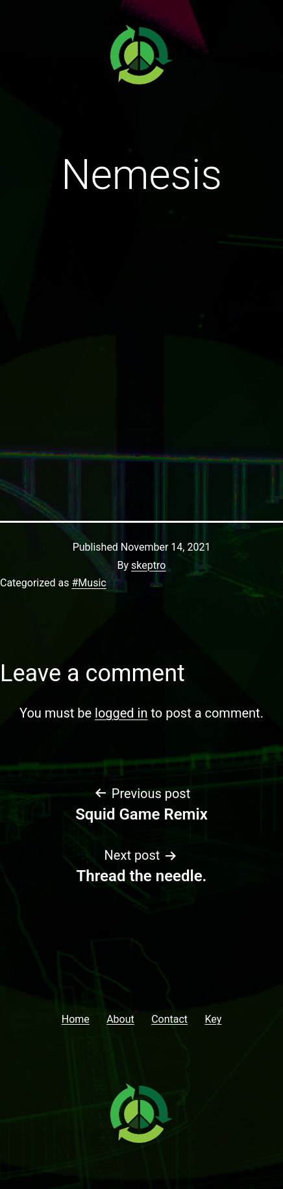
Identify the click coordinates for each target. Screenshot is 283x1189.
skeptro (148, 565)
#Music (88, 583)
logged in (121, 713)
